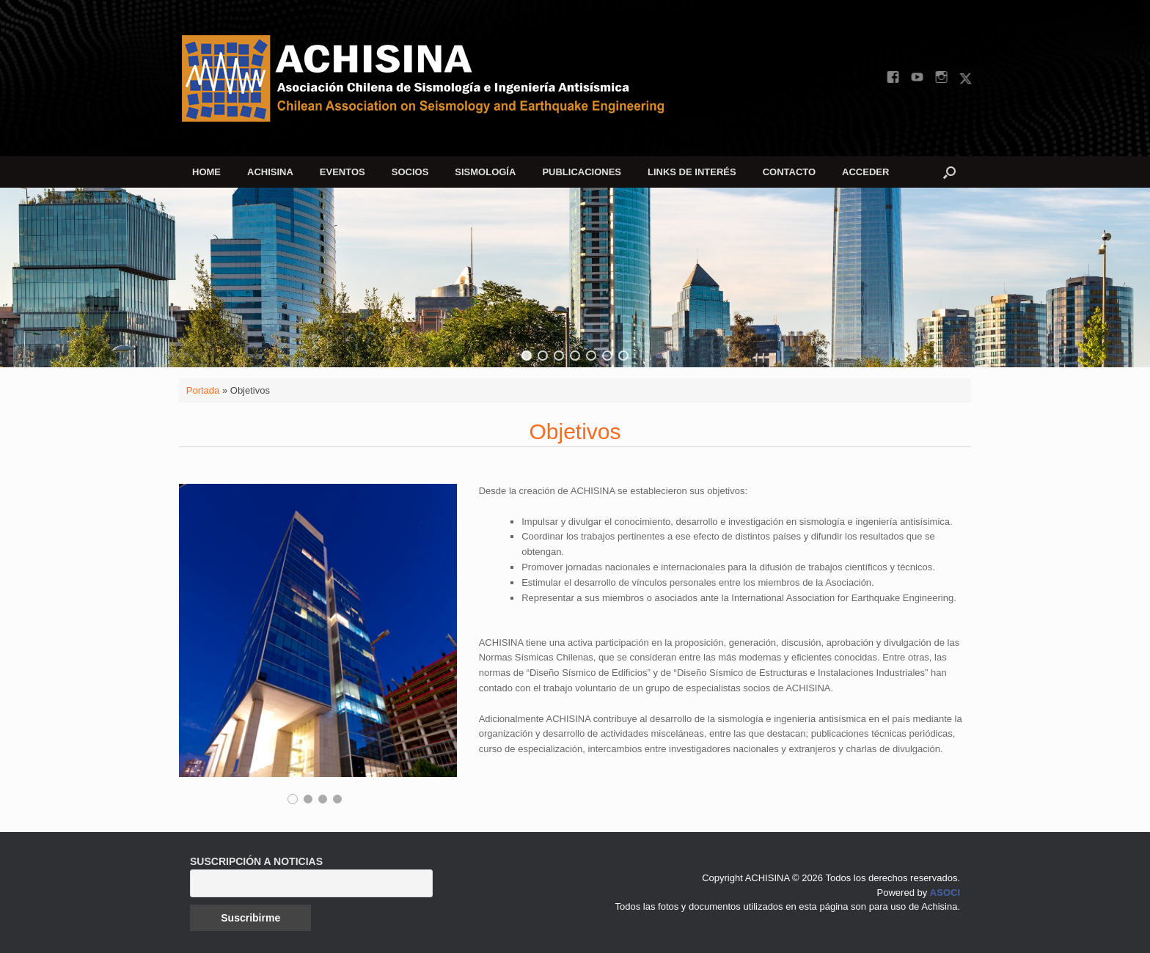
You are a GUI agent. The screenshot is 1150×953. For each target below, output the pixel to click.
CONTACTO (789, 171)
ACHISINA (270, 171)
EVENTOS (342, 171)
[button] (949, 172)
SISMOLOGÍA (485, 171)
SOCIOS (410, 171)
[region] (575, 277)
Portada (203, 390)
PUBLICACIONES (581, 171)
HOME (206, 171)
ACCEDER (865, 171)
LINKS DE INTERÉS (692, 171)
